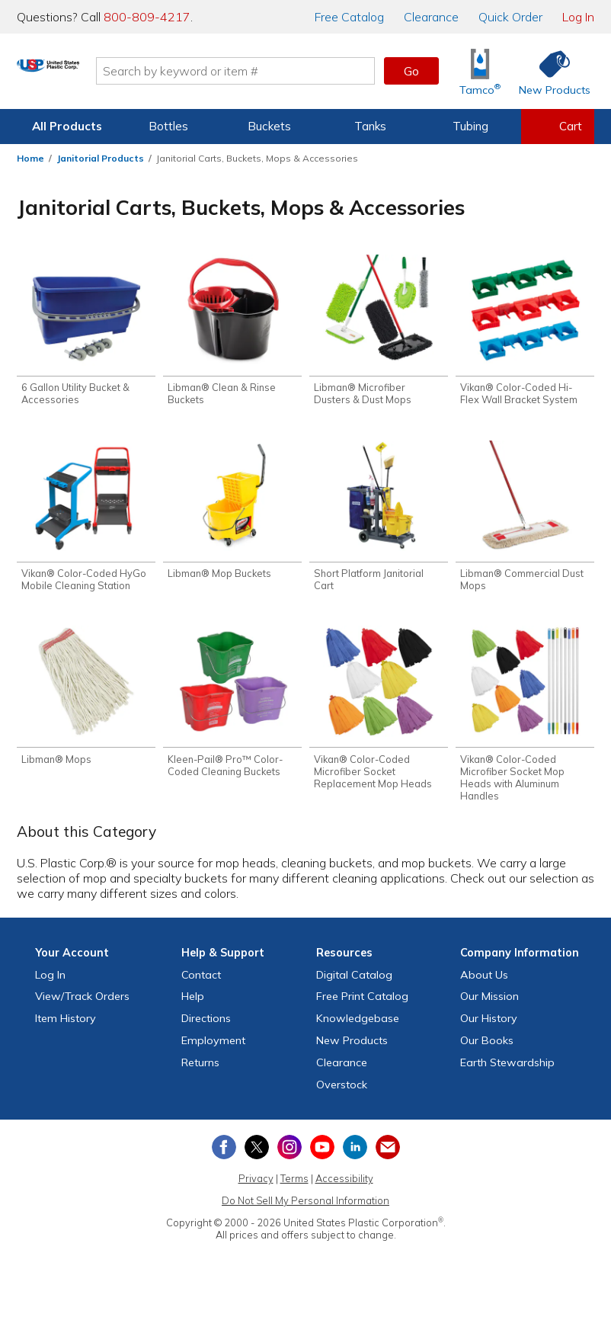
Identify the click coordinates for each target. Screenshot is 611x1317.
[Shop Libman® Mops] (86, 703)
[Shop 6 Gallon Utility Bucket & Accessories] (86, 332)
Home (30, 158)
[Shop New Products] (549, 71)
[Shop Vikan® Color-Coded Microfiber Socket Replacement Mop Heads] (378, 715)
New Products (352, 1049)
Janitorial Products (100, 158)
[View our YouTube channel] (322, 1156)
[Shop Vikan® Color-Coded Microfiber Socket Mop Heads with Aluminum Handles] (525, 722)
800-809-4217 (147, 16)
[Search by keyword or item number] (294, 71)
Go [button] (411, 71)
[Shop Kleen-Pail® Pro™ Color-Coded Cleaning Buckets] (232, 709)
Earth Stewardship (507, 1071)
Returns (200, 1071)
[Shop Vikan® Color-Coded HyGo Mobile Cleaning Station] (86, 520)
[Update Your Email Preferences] (388, 1156)
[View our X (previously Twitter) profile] (257, 1156)
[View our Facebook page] (224, 1156)
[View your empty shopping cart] (557, 126)
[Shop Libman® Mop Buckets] (232, 514)
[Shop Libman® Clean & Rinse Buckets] (232, 332)
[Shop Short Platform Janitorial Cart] (378, 520)
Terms (294, 1187)
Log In (578, 16)
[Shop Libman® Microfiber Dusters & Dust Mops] (378, 332)
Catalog (349, 16)
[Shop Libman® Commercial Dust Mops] (525, 520)
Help (192, 1005)
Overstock (341, 1093)
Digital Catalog (354, 983)
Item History (65, 1027)
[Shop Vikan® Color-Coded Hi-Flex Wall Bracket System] (525, 332)
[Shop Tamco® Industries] (480, 71)
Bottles (168, 126)
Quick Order (510, 16)
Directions (206, 1027)
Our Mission (489, 1005)
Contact (201, 983)
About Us (484, 983)
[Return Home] (107, 74)
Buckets (269, 126)
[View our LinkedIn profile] (355, 1156)
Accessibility (344, 1187)
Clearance (431, 16)
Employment (213, 1049)
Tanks (370, 126)
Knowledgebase (357, 1027)
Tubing (470, 126)
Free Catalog (362, 1005)
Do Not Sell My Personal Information (305, 1209)
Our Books (486, 1049)
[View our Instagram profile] (289, 1156)
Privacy (256, 1187)
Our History (488, 1027)
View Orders (82, 1005)
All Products (67, 126)
